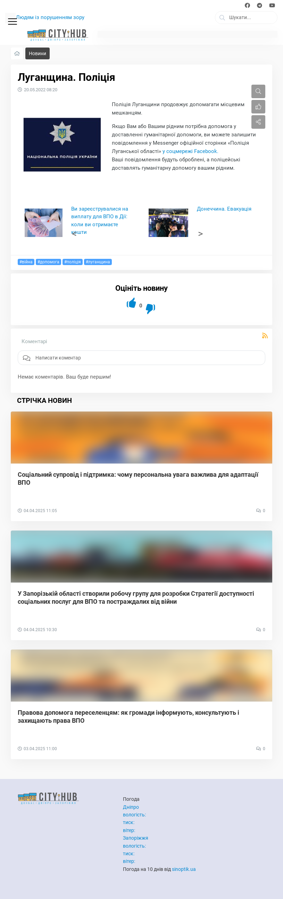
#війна (26, 262)
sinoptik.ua (184, 869)
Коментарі (34, 341)
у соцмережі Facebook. (191, 151)
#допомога (48, 262)
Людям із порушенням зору (50, 17)
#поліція (72, 262)
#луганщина (98, 262)
